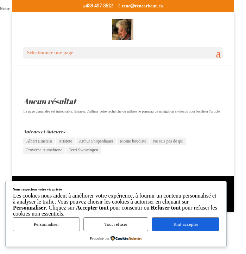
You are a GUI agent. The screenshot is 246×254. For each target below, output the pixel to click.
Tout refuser (116, 224)
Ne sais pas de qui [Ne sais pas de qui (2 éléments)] (168, 141)
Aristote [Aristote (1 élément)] (65, 141)
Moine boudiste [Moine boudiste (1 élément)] (133, 141)
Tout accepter (185, 224)
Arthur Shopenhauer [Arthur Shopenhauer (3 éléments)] (96, 141)
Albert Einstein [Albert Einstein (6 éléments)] (39, 141)
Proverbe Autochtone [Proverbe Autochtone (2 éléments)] (44, 150)
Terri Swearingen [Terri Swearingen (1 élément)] (83, 150)
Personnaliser (46, 224)
